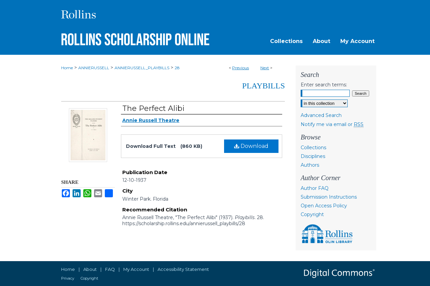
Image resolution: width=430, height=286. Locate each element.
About (90, 269)
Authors (310, 165)
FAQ (110, 269)
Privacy (67, 278)
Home (67, 67)
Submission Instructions (329, 197)
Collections (313, 148)
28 (177, 67)
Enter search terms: (324, 85)
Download (251, 146)
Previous (240, 67)
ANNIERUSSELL (93, 67)
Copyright (312, 214)
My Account (136, 269)
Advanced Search (321, 115)
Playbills (263, 85)
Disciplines (313, 156)
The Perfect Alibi (153, 108)
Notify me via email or (332, 124)
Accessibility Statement (183, 269)
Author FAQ (315, 188)
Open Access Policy (324, 206)
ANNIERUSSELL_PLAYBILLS (142, 67)
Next (264, 67)
